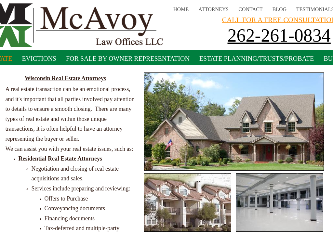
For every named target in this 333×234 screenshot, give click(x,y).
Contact (250, 9)
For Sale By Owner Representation (128, 58)
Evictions (39, 58)
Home (181, 9)
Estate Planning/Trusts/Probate (256, 58)
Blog (280, 9)
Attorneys (213, 9)
